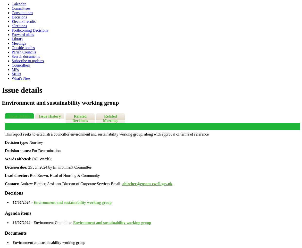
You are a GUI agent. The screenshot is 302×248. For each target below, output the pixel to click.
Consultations (22, 13)
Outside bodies (23, 48)
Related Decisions (80, 118)
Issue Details (19, 116)
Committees (21, 8)
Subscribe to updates (28, 61)
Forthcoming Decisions (30, 30)
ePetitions (19, 26)
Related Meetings (110, 118)
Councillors (21, 65)
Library (17, 39)
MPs (15, 70)
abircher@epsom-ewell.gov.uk (147, 184)
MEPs (16, 74)
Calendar (19, 4)
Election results (24, 21)
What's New (21, 78)
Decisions (19, 17)
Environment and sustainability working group (73, 202)
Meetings (19, 43)
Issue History (50, 116)
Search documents (26, 56)
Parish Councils (24, 52)
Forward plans (23, 35)
